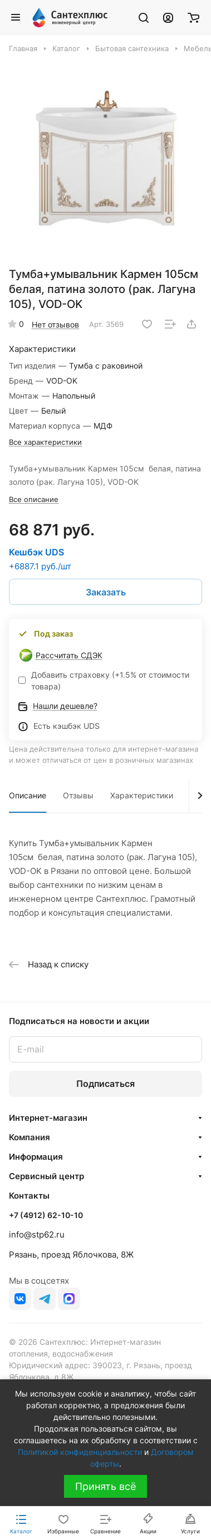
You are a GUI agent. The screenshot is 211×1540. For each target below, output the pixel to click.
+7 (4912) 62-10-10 (46, 1215)
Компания (29, 1137)
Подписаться (105, 1083)
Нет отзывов (55, 324)
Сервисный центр (46, 1176)
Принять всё (105, 1486)
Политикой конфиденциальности (80, 1452)
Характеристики (141, 795)
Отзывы (78, 795)
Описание (27, 795)
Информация (36, 1156)
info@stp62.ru (37, 1234)
